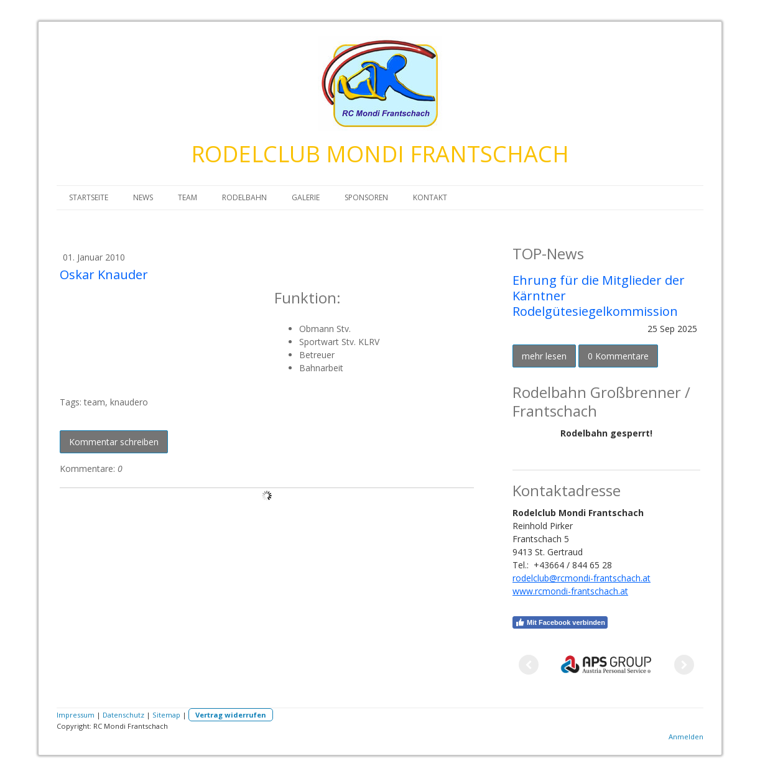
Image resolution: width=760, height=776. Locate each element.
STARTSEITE (88, 197)
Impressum (76, 714)
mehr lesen (544, 356)
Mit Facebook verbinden (560, 622)
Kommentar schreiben (114, 442)
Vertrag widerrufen (230, 714)
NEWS (143, 197)
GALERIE (306, 197)
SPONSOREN (366, 197)
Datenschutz (123, 714)
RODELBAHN (244, 197)
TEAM (187, 197)
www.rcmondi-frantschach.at (570, 591)
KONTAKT (430, 197)
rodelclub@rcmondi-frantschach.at (581, 578)
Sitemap (166, 714)
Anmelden (686, 736)
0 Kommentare (618, 356)
